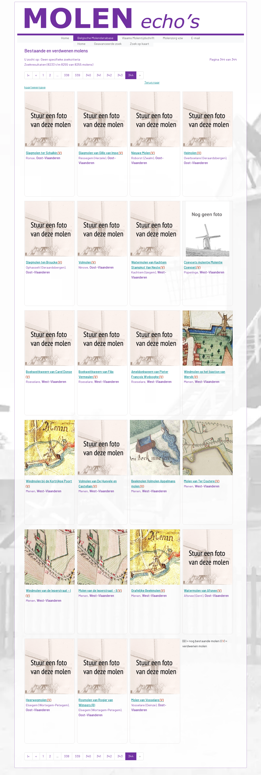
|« (28, 75)
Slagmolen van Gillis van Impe (101, 153)
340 (88, 75)
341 (99, 75)
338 (66, 75)
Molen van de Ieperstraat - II (100, 590)
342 (109, 75)
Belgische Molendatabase (95, 38)
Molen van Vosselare (147, 700)
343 (120, 75)
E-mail (195, 38)
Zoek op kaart (139, 44)
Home (65, 38)
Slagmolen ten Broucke (44, 262)
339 (77, 75)
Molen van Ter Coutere (201, 481)
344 (130, 75)
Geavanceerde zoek (108, 44)
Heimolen (192, 153)
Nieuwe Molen (143, 153)
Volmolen (87, 262)
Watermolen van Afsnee (202, 590)
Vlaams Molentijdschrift (138, 38)
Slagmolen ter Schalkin (44, 153)
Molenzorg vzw (173, 38)
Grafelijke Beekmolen (148, 590)
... (57, 75)
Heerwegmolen (38, 700)
